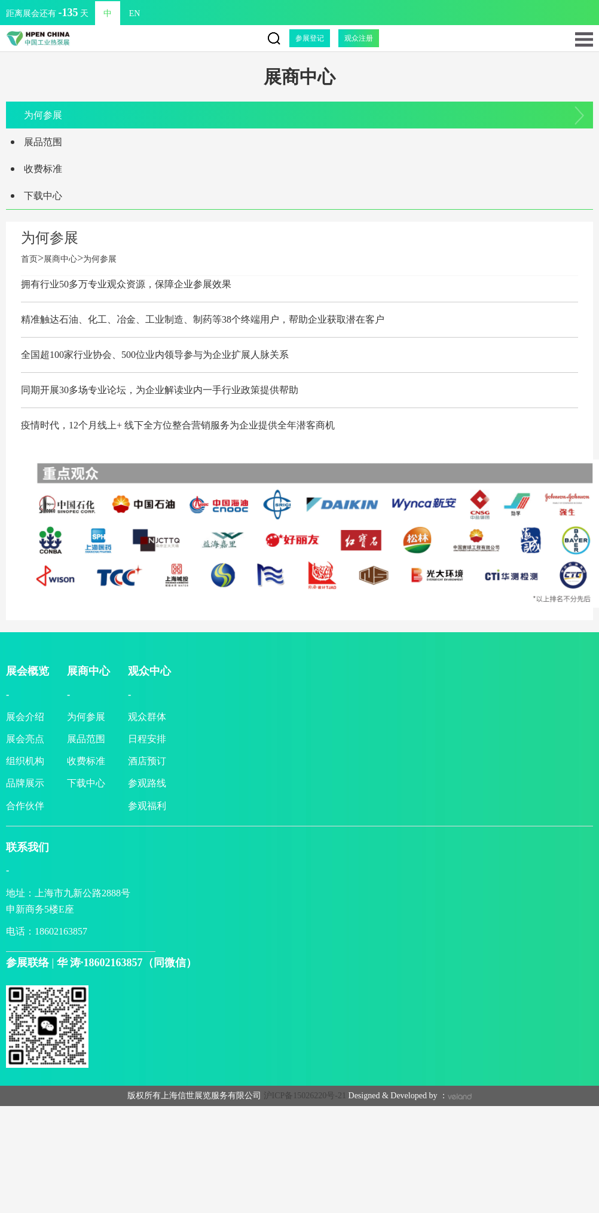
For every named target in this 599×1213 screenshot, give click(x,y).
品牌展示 (25, 783)
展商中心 (60, 259)
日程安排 (147, 739)
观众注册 (358, 38)
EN (112, 13)
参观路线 (147, 783)
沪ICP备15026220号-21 (305, 1095)
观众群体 (147, 717)
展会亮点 (25, 739)
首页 (32, 259)
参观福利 (147, 806)
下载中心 (43, 196)
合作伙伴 (25, 806)
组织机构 (25, 761)
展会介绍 (25, 717)
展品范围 (43, 142)
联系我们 (27, 847)
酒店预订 (147, 761)
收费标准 (43, 169)
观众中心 (149, 671)
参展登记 (309, 38)
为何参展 (43, 115)
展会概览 (27, 671)
